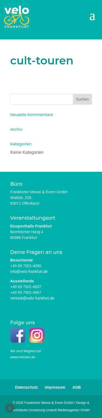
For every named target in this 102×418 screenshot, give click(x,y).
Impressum (55, 387)
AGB (76, 387)
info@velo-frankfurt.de (29, 271)
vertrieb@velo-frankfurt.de (32, 298)
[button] (10, 408)
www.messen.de (22, 357)
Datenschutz (26, 387)
